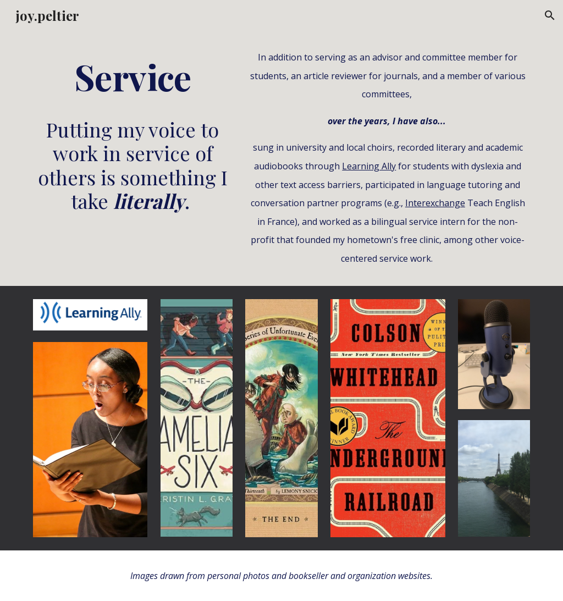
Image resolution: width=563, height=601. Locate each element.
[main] (133, 77)
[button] (550, 15)
